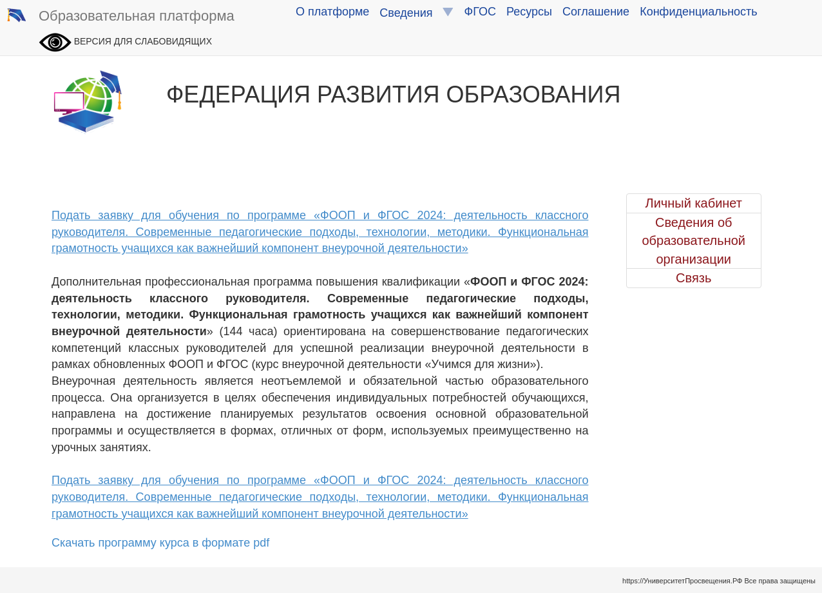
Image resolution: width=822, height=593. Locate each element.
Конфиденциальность (699, 11)
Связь (693, 278)
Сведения (416, 12)
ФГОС (480, 11)
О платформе (332, 11)
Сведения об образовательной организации (693, 240)
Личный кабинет (693, 203)
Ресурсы (529, 11)
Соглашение (595, 11)
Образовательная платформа (120, 16)
